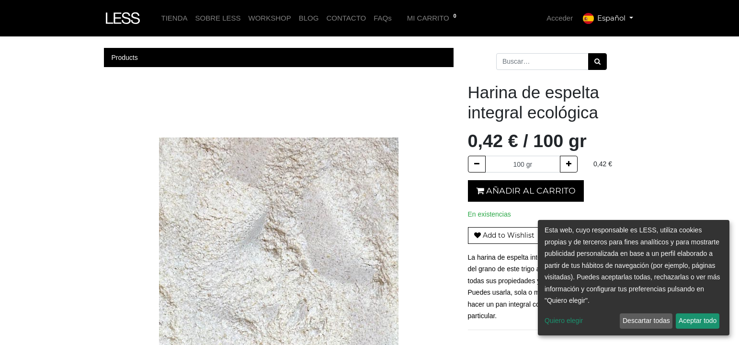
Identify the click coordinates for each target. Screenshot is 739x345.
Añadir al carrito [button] (526, 190)
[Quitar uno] (477, 164)
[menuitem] (174, 18)
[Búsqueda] (597, 61)
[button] (504, 235)
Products (125, 57)
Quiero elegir (564, 320)
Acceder (559, 18)
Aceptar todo (697, 320)
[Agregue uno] (569, 164)
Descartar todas (646, 320)
